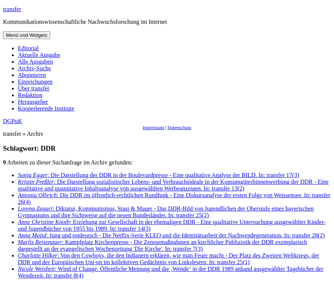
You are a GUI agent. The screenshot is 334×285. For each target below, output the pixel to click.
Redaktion (30, 95)
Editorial (28, 48)
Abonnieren (32, 75)
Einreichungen (35, 82)
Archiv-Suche (34, 68)
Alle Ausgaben (35, 61)
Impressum (153, 127)
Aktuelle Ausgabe (39, 55)
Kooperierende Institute (46, 108)
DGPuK (12, 121)
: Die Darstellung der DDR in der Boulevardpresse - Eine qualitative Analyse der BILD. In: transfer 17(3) (158, 175)
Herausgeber (33, 102)
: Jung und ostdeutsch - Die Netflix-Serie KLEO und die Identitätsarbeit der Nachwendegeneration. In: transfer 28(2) (171, 235)
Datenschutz (179, 127)
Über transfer (33, 88)
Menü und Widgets (26, 35)
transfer (12, 9)
